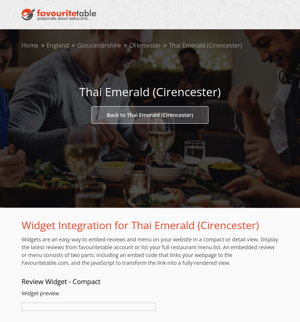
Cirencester (145, 45)
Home (30, 45)
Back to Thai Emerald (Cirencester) (150, 114)
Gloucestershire (99, 45)
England (58, 45)
